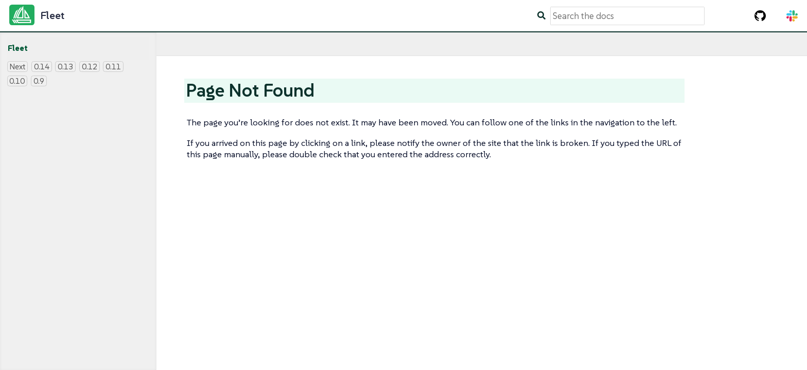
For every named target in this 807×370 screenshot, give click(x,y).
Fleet (18, 48)
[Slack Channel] (792, 16)
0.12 (89, 66)
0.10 (17, 81)
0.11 (113, 66)
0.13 (65, 66)
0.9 (38, 81)
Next (17, 66)
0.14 (41, 66)
